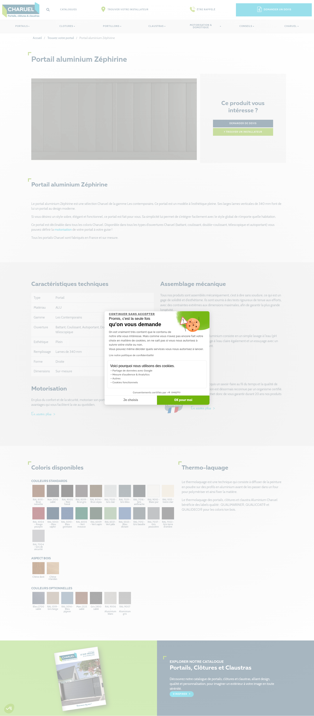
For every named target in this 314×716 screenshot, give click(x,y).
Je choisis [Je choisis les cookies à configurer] (130, 400)
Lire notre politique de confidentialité (131, 355)
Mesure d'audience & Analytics (131, 374)
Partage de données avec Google (132, 370)
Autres (116, 378)
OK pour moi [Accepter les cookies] (183, 400)
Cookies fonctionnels (125, 382)
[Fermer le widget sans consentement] (132, 314)
